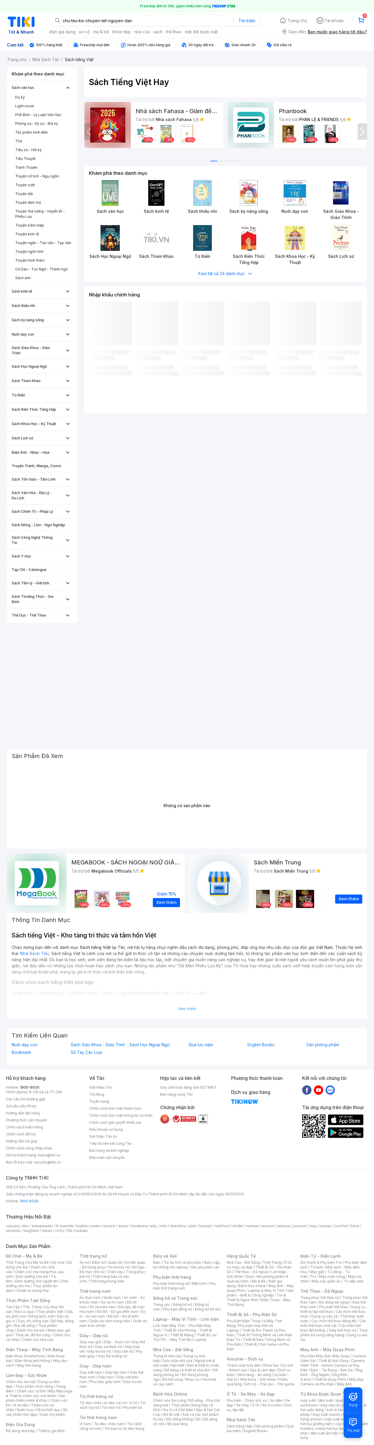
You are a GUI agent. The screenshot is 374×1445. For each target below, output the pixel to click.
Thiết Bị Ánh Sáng (333, 1360)
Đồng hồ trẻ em (208, 1309)
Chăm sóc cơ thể (31, 1391)
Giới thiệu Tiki (100, 1087)
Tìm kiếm (246, 20)
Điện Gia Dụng (20, 1424)
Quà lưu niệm (200, 1044)
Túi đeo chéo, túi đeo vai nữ (102, 1403)
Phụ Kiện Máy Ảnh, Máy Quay (324, 1356)
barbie (82, 1226)
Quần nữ (115, 1262)
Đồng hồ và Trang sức (175, 1298)
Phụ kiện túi (132, 1407)
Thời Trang (272, 1262)
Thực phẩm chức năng (34, 1386)
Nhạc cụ (192, 1379)
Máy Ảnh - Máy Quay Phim (327, 1349)
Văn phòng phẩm (322, 1044)
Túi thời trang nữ (96, 1396)
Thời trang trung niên (106, 1281)
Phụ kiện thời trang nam (184, 1285)
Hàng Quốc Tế (241, 1256)
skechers (178, 1226)
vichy (59, 1230)
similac (325, 1226)
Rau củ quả (24, 1311)
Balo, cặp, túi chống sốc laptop (187, 1264)
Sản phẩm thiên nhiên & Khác (35, 1398)
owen (95, 1226)
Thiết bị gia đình (51, 1431)
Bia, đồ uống (24, 1325)
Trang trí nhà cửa (167, 1356)
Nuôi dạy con (24, 1044)
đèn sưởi (325, 1400)
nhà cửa (142, 31)
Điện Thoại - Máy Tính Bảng (34, 1349)
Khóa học (271, 1365)
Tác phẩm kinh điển (31, 132)
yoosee (299, 1226)
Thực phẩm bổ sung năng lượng (334, 1332)
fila (69, 1230)
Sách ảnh (23, 278)
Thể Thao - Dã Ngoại (321, 1291)
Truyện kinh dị (27, 234)
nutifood (222, 1226)
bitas (355, 1226)
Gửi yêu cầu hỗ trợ (21, 1106)
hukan (47, 1230)
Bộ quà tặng (177, 1424)
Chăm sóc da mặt (21, 1382)
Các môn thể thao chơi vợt (333, 1323)
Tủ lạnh (316, 1267)
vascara (12, 1226)
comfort (341, 1226)
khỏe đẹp (121, 31)
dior (25, 1226)
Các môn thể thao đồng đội (333, 1321)
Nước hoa (25, 1410)
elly (153, 1226)
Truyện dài (24, 193)
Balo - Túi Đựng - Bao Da (332, 1370)
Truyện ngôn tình (29, 251)
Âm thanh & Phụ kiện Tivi (321, 1262)
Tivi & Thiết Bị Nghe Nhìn (256, 1297)
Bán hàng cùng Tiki (176, 1094)
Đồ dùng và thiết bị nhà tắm (187, 1370)
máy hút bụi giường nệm (331, 1421)
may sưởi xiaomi (326, 1414)
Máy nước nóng (332, 1276)
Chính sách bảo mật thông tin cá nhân (121, 1115)
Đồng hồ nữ (182, 1304)
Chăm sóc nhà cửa (37, 1339)
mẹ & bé (101, 31)
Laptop (200, 1339)
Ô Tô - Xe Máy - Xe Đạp (251, 1394)
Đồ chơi (58, 1262)
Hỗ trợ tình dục (48, 1410)
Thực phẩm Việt (50, 1311)
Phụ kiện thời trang (172, 1277)
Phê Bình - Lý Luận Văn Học (38, 115)
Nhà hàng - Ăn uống (254, 1375)
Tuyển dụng (99, 1101)
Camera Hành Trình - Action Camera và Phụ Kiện (332, 1365)
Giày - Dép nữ (93, 1335)
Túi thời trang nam (98, 1417)
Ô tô (255, 1405)
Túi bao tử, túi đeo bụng (124, 1428)
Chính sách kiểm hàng (24, 1127)
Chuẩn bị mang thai (32, 1290)
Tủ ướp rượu (354, 1281)
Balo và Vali (165, 1256)
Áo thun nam (90, 1297)
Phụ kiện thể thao (333, 1307)
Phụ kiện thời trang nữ (171, 1283)
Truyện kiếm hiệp (29, 225)
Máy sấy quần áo (326, 1281)
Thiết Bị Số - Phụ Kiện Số (251, 1314)
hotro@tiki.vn (49, 1155)
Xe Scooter (271, 1405)
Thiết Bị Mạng (182, 1335)
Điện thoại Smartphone (25, 1356)
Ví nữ (133, 1403)
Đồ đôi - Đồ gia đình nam (117, 1311)
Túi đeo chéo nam (109, 1424)
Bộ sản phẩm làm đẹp (36, 1412)
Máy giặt (317, 1272)
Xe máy (242, 1405)
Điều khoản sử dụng (106, 1129)
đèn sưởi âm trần (324, 1433)
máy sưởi (308, 1400)
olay (312, 1226)
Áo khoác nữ (118, 1267)
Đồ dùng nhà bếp (20, 1431)
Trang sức (161, 1304)
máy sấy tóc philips (336, 1405)
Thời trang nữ (93, 1256)
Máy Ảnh (344, 1384)
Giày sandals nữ (108, 1346)
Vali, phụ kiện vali (205, 1267)
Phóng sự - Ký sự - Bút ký (36, 123)
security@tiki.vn (47, 1162)
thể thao (173, 31)
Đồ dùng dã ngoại (334, 1302)
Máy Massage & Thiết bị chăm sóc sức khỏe (39, 1393)
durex (123, 1226)
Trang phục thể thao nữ (319, 1297)
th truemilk (65, 1226)
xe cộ (84, 31)
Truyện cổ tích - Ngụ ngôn (37, 176)
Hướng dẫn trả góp (21, 1141)
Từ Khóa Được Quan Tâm (325, 1394)
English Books (260, 1044)
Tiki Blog (96, 1094)
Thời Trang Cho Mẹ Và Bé (27, 1262)
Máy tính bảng (29, 1365)
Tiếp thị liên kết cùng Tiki (110, 1143)
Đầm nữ (98, 1262)
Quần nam (112, 1297)
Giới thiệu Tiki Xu (103, 1136)
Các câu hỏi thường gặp (26, 1099)
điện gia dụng (62, 31)
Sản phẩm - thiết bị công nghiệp (260, 1292)
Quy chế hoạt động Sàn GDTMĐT (188, 1087)
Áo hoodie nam (103, 1307)
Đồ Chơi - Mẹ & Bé (24, 1256)
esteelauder (42, 1226)
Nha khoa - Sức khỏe (258, 1379)
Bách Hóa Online (170, 1394)
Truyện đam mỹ (28, 202)
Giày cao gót (90, 1342)
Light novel (24, 106)
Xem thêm (187, 1008)
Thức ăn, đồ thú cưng (32, 1335)
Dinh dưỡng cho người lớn (36, 1281)
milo (163, 1226)
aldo (192, 1226)
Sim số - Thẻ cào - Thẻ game (270, 1384)
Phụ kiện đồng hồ (177, 1309)
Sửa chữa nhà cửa (177, 1360)
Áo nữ (84, 1262)
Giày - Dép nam (95, 1365)
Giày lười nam (90, 1372)
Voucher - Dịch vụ (245, 1358)
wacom (268, 1226)
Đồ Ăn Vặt (171, 1414)
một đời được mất (201, 31)
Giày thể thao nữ (342, 1330)
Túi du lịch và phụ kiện (182, 1262)
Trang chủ (297, 20)
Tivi (313, 1276)
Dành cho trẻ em (31, 1330)
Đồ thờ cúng (172, 1379)
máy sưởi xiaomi (338, 1419)
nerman (252, 1226)
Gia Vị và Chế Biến (178, 1410)
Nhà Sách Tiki (241, 1419)
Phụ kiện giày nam (105, 1382)
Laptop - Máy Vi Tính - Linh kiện (186, 1319)
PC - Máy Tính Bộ (176, 1339)
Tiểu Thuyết (25, 158)
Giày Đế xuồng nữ (112, 1356)
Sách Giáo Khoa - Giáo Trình (98, 1044)
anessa (283, 1226)
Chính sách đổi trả (21, 1134)
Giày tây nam (116, 1372)
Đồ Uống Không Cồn (183, 1419)
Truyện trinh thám (29, 260)
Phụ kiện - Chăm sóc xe (247, 1400)
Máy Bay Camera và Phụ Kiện (332, 1381)
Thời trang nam (94, 1291)
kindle (238, 1226)
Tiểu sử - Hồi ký (28, 150)
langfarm (31, 1230)
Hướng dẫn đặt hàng (23, 1113)
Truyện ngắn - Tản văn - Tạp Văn (43, 243)
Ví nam (85, 1424)
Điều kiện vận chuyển (107, 1157)
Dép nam (106, 1377)
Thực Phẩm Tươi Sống (28, 1300)
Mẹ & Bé (259, 1281)
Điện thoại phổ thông (32, 1360)
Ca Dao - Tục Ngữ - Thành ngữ (41, 269)
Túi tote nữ (111, 1407)
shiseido (13, 1230)
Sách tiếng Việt (239, 1426)
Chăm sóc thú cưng (169, 1400)
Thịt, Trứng (32, 1307)
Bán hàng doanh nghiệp (109, 1150)
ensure (109, 1226)
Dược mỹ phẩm (52, 1414)
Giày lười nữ (123, 1351)
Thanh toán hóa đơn (243, 1365)
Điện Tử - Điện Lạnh (320, 1256)
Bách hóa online (252, 1286)
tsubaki (81, 1230)
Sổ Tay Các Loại (86, 1052)
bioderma (139, 1226)
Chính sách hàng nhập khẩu (29, 1148)
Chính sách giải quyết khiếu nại (115, 1122)
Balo (157, 1262)
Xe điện (276, 1400)
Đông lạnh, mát (41, 1316)
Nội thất (177, 1365)
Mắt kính (199, 1283)
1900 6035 (29, 1201)
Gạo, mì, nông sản (33, 1321)
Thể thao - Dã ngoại (251, 1272)
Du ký (20, 97)
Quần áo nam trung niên (110, 1321)
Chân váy (115, 1272)
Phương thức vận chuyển (26, 1120)
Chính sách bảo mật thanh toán (115, 1108)
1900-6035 (29, 1087)
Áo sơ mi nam (112, 1302)
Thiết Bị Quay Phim (330, 1379)
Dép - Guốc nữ (116, 1342)
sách (157, 31)
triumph (205, 1226)
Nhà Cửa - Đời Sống (173, 1349)
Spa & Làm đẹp (262, 1370)
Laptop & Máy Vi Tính (266, 1290)
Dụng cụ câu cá (324, 1316)
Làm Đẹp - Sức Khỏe (26, 1375)
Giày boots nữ (99, 1351)
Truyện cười (25, 185)
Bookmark (21, 1052)
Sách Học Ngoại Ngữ (149, 1044)
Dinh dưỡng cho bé (32, 1276)
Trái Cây (13, 1307)
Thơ (18, 141)
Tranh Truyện (26, 167)
